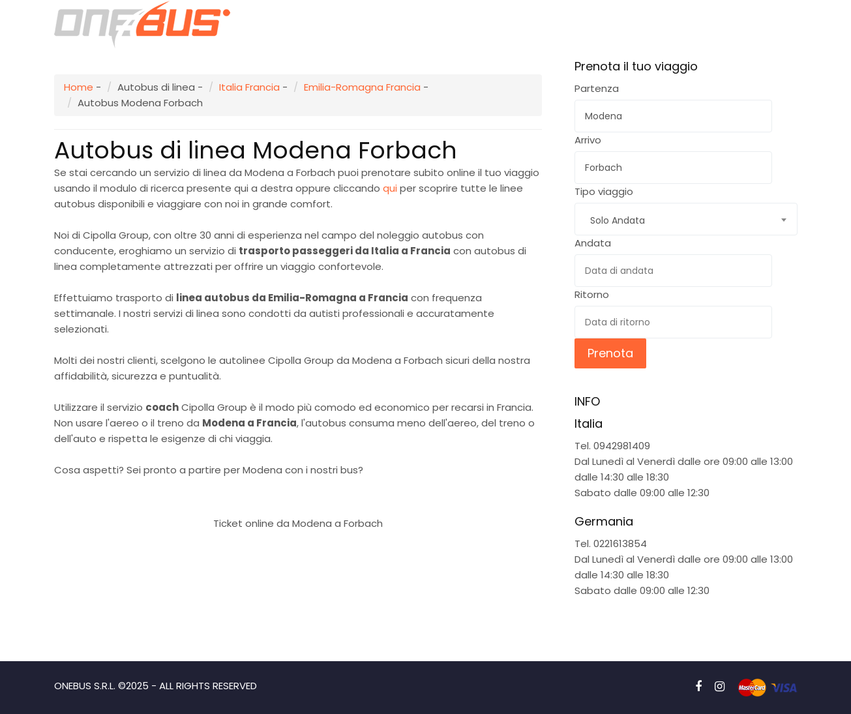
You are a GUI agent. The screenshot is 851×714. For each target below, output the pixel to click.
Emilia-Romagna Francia (362, 87)
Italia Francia (249, 87)
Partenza (597, 88)
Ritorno (592, 294)
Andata (593, 243)
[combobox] (686, 219)
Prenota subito (297, 492)
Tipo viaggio (604, 191)
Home (78, 87)
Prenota (610, 353)
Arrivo (588, 140)
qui (390, 188)
